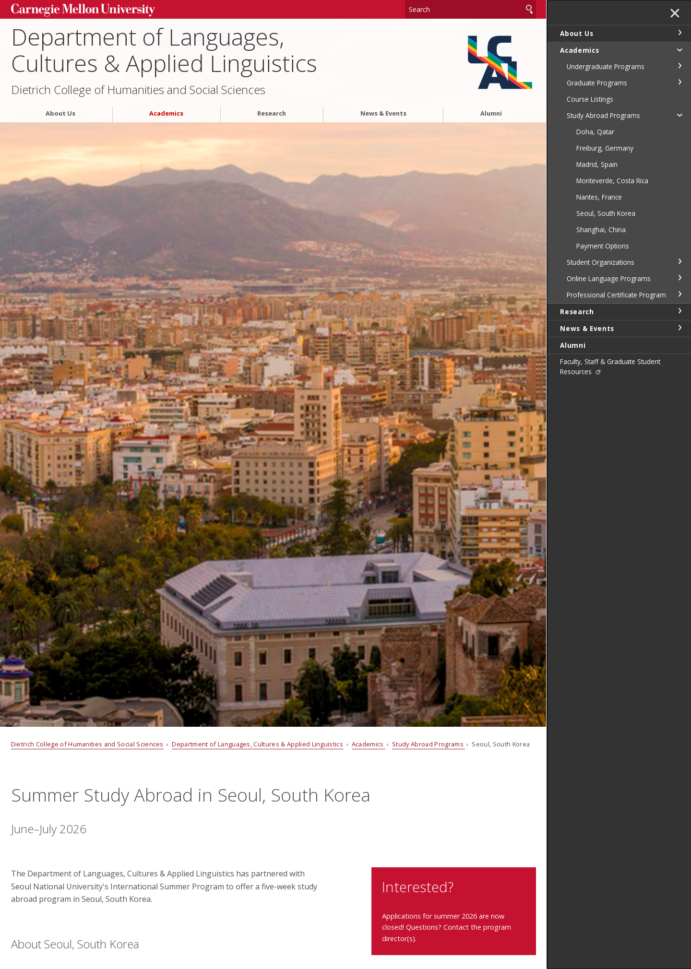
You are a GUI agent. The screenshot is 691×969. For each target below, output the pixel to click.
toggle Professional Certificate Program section (679, 294)
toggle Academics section (679, 49)
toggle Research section (679, 311)
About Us (60, 113)
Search (529, 9)
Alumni (491, 113)
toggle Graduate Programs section (679, 82)
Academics (166, 113)
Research (271, 113)
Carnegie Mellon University (83, 10)
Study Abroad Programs (428, 744)
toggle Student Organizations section (679, 261)
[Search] (470, 9)
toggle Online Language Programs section (679, 278)
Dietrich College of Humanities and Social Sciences (138, 89)
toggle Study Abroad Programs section (679, 114)
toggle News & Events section (679, 327)
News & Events (383, 113)
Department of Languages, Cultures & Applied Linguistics (164, 50)
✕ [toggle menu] (674, 14)
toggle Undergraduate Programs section (679, 66)
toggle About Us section (679, 32)
